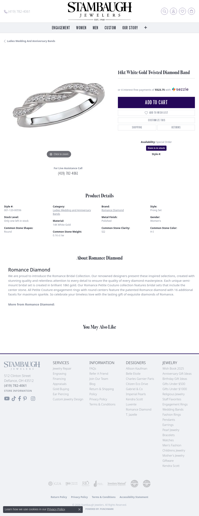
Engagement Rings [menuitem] (175, 404)
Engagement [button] (61, 28)
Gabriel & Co (134, 389)
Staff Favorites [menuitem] (171, 399)
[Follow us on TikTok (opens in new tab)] (14, 398)
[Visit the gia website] (54, 484)
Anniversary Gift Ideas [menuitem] (177, 374)
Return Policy (59, 497)
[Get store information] (18, 391)
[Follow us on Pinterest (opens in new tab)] (25, 398)
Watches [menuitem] (168, 440)
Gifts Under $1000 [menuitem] (174, 389)
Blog (92, 384)
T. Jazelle (131, 414)
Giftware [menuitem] (168, 461)
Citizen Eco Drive (137, 384)
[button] (164, 11)
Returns (176, 127)
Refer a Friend (98, 374)
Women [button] (81, 28)
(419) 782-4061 (68, 173)
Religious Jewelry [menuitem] (173, 394)
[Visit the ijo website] (71, 484)
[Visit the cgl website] (147, 484)
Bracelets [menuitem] (168, 435)
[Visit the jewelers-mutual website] (116, 484)
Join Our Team (98, 379)
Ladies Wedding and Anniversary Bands (31, 41)
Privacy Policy (98, 399)
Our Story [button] (130, 28)
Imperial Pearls (136, 394)
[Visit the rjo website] (86, 484)
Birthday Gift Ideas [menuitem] (174, 379)
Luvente (131, 404)
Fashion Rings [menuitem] (171, 414)
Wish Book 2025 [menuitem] (173, 368)
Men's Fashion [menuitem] (171, 445)
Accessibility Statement (134, 497)
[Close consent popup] (79, 509)
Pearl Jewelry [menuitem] (170, 430)
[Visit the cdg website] (134, 484)
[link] (17, 11)
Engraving (59, 374)
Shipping (137, 127)
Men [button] (95, 28)
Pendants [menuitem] (168, 420)
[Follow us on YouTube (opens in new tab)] (7, 398)
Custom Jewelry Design (68, 399)
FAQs (92, 368)
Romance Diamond (113, 210)
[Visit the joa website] (98, 484)
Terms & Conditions (102, 404)
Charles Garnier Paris (140, 379)
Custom (110, 28)
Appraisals (60, 384)
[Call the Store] (15, 385)
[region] (59, 104)
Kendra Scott (134, 399)
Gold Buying (61, 389)
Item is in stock (156, 147)
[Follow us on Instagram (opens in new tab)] (33, 398)
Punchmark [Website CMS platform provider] (107, 509)
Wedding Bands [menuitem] (172, 409)
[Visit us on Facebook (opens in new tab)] (19, 398)
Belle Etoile (133, 374)
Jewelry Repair (62, 368)
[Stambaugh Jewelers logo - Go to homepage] (99, 11)
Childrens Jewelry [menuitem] (173, 450)
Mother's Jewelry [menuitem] (173, 455)
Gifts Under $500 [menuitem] (173, 384)
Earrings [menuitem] (167, 425)
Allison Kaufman (136, 368)
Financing (59, 379)
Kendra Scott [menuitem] (170, 466)
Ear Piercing (61, 394)
